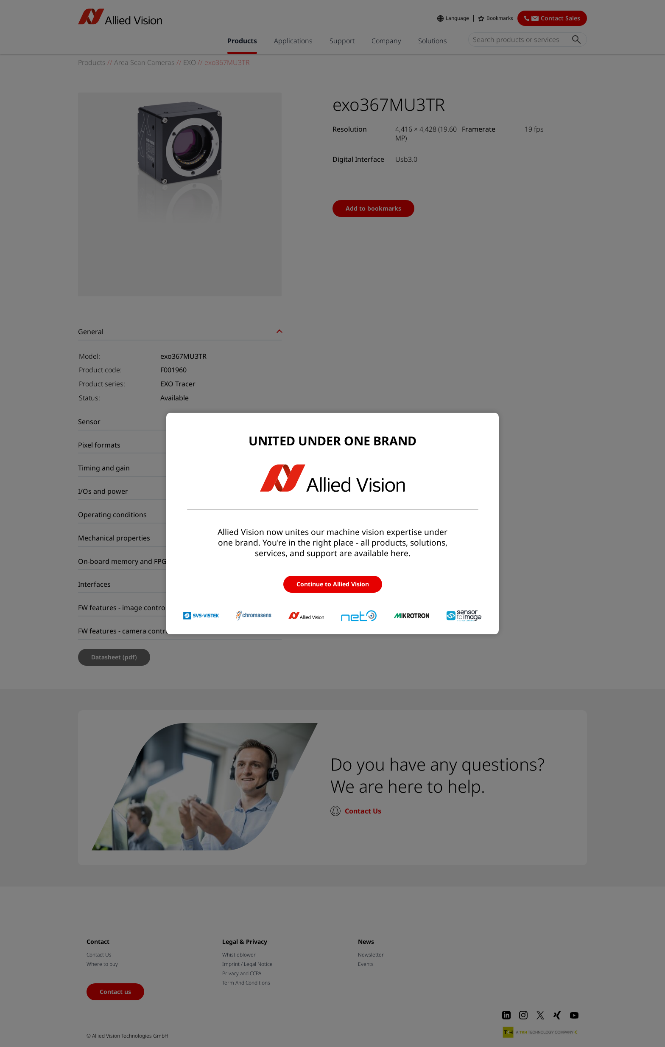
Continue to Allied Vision (332, 584)
